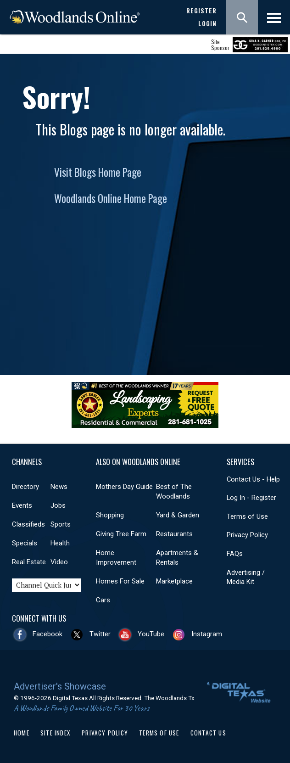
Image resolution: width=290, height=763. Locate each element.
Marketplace (174, 581)
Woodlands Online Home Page (110, 198)
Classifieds (28, 524)
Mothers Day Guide (124, 486)
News (58, 486)
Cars (103, 600)
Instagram (206, 634)
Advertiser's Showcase (60, 686)
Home (21, 732)
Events (22, 505)
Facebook (47, 634)
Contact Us (208, 732)
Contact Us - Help (253, 479)
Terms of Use (247, 516)
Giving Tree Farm (121, 534)
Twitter (100, 634)
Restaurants (174, 534)
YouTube (151, 634)
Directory (25, 486)
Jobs (58, 505)
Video (59, 562)
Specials (24, 543)
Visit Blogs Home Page (97, 172)
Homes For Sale (120, 581)
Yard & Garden (177, 515)
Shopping (110, 515)
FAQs (235, 554)
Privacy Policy (247, 535)
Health (60, 543)
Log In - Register (251, 498)
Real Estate (29, 562)
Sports (60, 524)
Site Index (55, 732)
